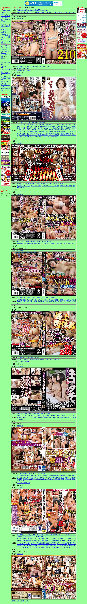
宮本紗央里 (22, 128)
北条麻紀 (38, 475)
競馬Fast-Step (4, 58)
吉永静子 (55, 12)
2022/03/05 (20, 366)
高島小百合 (49, 301)
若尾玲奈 (46, 300)
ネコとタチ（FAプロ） (23, 362)
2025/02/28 (20, 18)
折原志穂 (47, 477)
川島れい (40, 243)
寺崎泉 (51, 300)
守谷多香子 (20, 126)
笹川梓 (21, 135)
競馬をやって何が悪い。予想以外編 (5, 26)
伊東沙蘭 (32, 133)
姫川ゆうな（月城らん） (30, 135)
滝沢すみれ (32, 475)
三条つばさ (65, 131)
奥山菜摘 (21, 480)
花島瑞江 (60, 12)
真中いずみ (46, 243)
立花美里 (19, 300)
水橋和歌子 (59, 243)
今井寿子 (40, 131)
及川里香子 (71, 544)
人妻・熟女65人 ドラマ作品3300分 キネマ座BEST (31, 122)
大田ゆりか (41, 477)
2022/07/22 (20, 194)
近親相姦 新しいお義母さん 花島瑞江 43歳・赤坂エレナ (33, 66)
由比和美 (23, 243)
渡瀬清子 (52, 243)
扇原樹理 (44, 186)
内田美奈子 (68, 479)
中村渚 (26, 12)
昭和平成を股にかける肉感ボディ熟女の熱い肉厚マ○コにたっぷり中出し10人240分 (41, 183)
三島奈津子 (47, 544)
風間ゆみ (69, 135)
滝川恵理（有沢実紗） (29, 479)
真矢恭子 (70, 243)
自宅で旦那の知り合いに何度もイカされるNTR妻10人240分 (34, 241)
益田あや (40, 300)
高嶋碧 (62, 479)
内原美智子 (68, 128)
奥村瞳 (29, 243)
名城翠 (31, 300)
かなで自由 (34, 126)
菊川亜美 (19, 479)
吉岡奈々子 (56, 538)
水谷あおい (52, 135)
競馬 (2, 62)
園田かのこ (57, 359)
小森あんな (35, 128)
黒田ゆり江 (27, 186)
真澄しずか (26, 300)
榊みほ (55, 301)
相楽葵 (36, 477)
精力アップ (4, 83)
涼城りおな (31, 359)
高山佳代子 (56, 133)
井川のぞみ (23, 545)
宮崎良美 (36, 301)
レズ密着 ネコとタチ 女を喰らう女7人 (28, 357)
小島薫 (59, 301)
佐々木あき (61, 128)
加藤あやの (66, 126)
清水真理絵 (68, 475)
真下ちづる (23, 301)
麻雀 (2, 64)
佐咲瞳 (32, 477)
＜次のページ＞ (24, 601)
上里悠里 (56, 186)
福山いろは (53, 129)
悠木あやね (29, 540)
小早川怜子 (60, 126)
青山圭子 (26, 477)
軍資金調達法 (5, 73)
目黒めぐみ (35, 540)
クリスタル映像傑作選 (23, 483)
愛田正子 (49, 12)
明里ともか (38, 124)
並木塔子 (59, 129)
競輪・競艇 (7, 62)
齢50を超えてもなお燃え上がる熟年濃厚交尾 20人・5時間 (33, 413)
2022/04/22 (20, 310)
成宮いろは (42, 128)
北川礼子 (22, 540)
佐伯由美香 (30, 545)
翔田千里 (47, 129)
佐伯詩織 (38, 479)
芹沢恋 (72, 12)
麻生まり (44, 133)
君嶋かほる (52, 131)
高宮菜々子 (61, 542)
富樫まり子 (43, 12)
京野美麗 (40, 135)
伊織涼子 (43, 417)
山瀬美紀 (62, 133)
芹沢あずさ (22, 419)
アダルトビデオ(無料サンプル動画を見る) (5, 78)
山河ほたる (67, 12)
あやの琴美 (60, 477)
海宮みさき (20, 124)
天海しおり (23, 136)
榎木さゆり (30, 301)
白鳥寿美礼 (45, 475)
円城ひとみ (29, 129)
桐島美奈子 (65, 129)
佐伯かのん (49, 128)
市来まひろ (50, 359)
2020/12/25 (20, 554)
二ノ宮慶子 (27, 126)
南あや (57, 135)
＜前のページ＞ (15, 601)
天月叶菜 (49, 124)
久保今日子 (58, 131)
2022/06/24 (20, 250)
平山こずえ (42, 301)
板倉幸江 (37, 12)
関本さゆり (20, 12)
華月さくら (60, 544)
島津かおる (47, 126)
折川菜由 (26, 475)
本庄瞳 (36, 300)
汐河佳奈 (45, 131)
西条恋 (65, 544)
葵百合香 (32, 124)
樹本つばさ (35, 129)
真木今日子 (24, 359)
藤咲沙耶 (33, 186)
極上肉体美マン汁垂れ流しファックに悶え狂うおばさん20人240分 (36, 297)
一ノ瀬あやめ (69, 538)
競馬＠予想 (4, 14)
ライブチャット (5, 85)
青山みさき (53, 477)
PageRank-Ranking (6, 34)
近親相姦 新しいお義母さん (25, 70)
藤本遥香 (53, 544)
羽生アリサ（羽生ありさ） (60, 124)
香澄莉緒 (49, 133)
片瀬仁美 (67, 547)
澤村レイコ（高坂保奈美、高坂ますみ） (38, 136)
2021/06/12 (20, 487)
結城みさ (69, 300)
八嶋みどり (63, 135)
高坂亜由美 (20, 544)
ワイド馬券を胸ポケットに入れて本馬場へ (5, 47)
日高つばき (50, 186)
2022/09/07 (20, 143)
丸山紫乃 (56, 475)
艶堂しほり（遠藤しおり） (53, 545)
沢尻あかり (31, 12)
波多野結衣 (41, 126)
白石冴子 (21, 477)
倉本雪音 (45, 135)
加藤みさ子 (67, 477)
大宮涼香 (29, 131)
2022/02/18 (20, 426)
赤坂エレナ (26, 68)
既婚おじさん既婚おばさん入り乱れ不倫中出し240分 (32, 10)
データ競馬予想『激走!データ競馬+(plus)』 (5, 37)
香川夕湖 (38, 186)
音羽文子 (44, 124)
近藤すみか (44, 479)
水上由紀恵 (29, 128)
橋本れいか (22, 129)
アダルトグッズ (5, 81)
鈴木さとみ (38, 133)
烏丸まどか (72, 124)
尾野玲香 (34, 131)
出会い (3, 86)
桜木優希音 (68, 133)
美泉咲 (19, 359)
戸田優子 (62, 475)
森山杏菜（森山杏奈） (66, 186)
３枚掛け (3, 33)
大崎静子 (53, 126)
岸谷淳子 (63, 301)
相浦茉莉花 (53, 136)
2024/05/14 (20, 75)
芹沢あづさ (54, 547)
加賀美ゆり (20, 186)
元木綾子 (73, 477)
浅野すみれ (34, 243)
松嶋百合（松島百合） (59, 300)
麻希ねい (41, 129)
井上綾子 (55, 128)
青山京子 (51, 475)
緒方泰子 (71, 545)
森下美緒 (26, 124)
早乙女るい (51, 479)
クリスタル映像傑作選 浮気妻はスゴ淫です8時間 (31, 473)
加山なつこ (26, 133)
